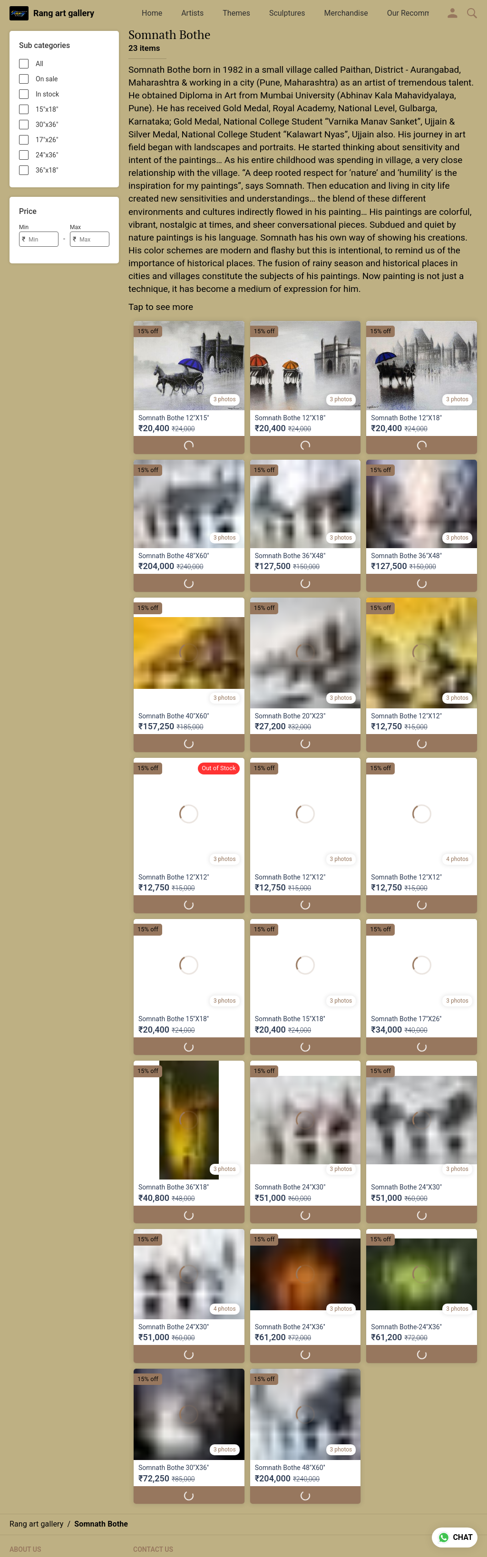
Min (24, 227)
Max (75, 227)
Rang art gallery (63, 13)
